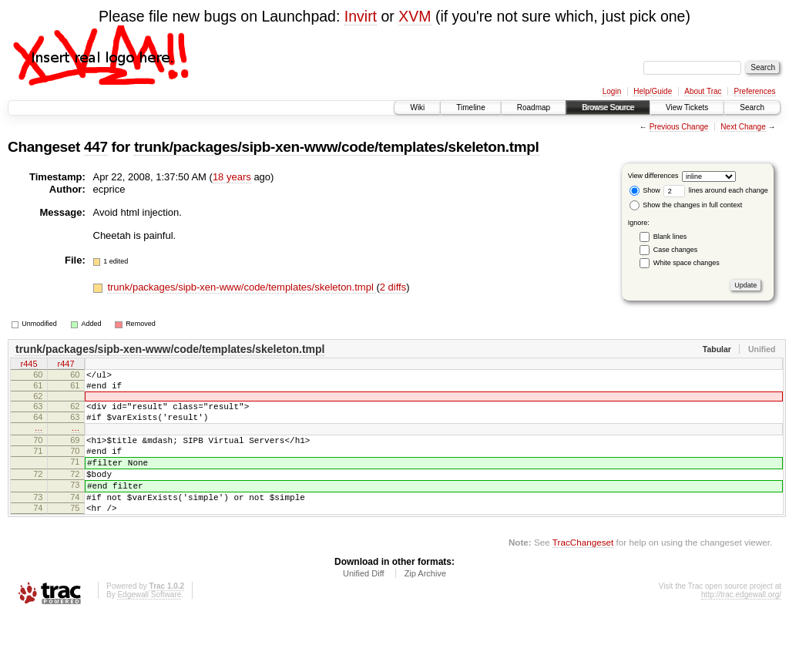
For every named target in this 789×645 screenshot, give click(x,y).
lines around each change (715, 190)
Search (752, 107)
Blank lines (670, 236)
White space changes (686, 263)
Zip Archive (425, 603)
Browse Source (608, 107)
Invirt (360, 16)
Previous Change (679, 127)
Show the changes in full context (686, 205)
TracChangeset (582, 572)
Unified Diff (363, 603)
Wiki (417, 107)
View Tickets (687, 107)
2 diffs (393, 287)
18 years (232, 177)
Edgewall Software (149, 624)
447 (96, 147)
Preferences (755, 91)
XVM (414, 16)
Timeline (470, 107)
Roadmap (533, 107)
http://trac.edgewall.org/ (741, 624)
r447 (65, 365)
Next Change (742, 127)
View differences (653, 176)
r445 (28, 365)
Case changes (675, 250)
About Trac (702, 91)
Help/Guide (652, 91)
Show (645, 190)
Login (612, 91)
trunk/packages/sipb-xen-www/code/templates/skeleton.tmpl (336, 147)
